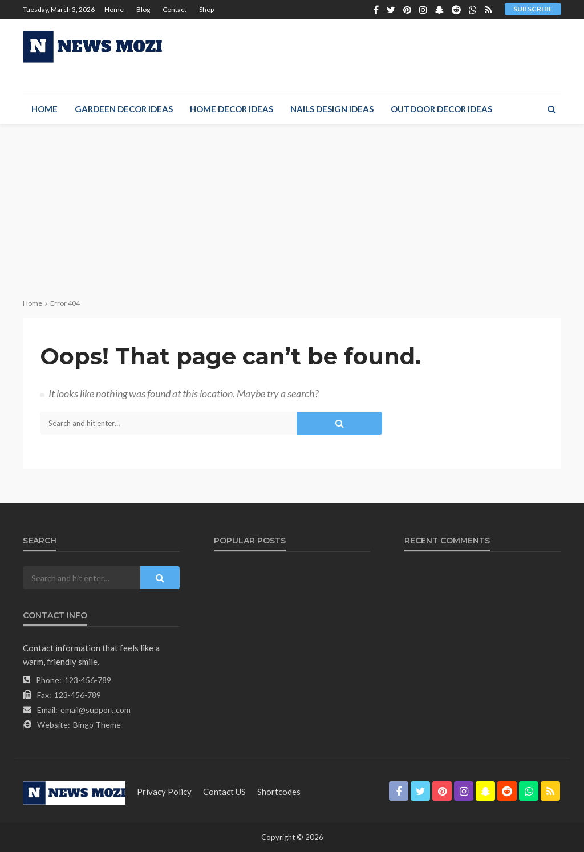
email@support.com (95, 710)
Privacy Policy (164, 791)
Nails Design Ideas (332, 109)
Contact (174, 9)
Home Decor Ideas (231, 109)
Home (114, 9)
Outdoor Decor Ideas (441, 109)
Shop (206, 9)
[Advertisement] (292, 209)
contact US (224, 791)
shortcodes (279, 791)
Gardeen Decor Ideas (124, 109)
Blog (143, 9)
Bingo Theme (97, 724)
